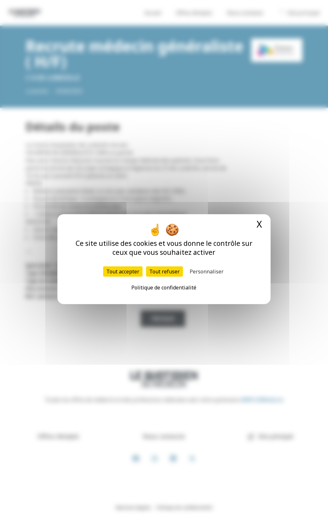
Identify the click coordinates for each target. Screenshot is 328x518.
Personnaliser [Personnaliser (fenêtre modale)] (207, 271)
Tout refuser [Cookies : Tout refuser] (164, 271)
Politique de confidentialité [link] (163, 287)
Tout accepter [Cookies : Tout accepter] (122, 271)
